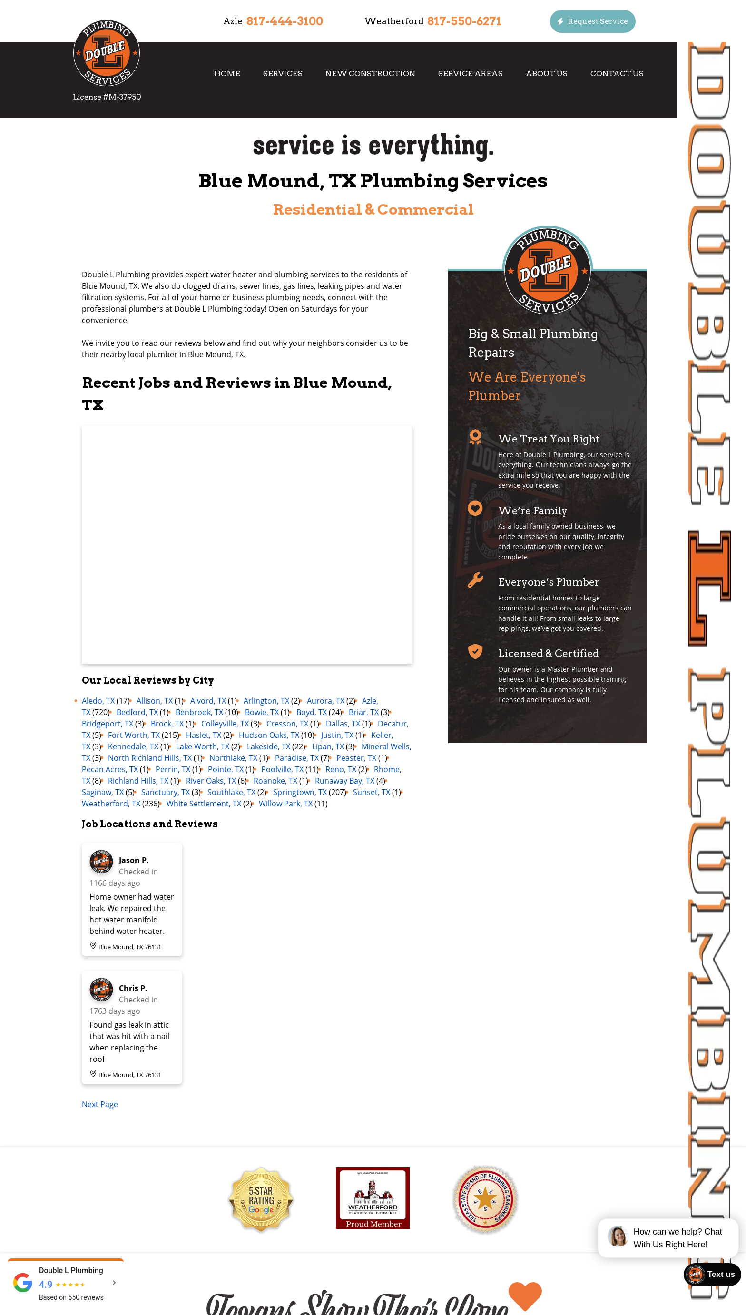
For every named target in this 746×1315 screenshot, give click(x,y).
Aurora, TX (325, 701)
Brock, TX (167, 723)
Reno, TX (340, 769)
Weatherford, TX (111, 803)
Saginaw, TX (103, 792)
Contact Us (617, 73)
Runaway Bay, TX (344, 780)
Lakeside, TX (268, 746)
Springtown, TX (300, 792)
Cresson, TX (287, 723)
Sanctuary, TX (165, 792)
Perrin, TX (173, 769)
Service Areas (470, 73)
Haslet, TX (203, 735)
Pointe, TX (226, 769)
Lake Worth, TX (202, 746)
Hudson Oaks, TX (269, 735)
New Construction (370, 73)
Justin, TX (337, 735)
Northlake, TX (233, 758)
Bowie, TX (262, 712)
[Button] (593, 21)
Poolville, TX (282, 769)
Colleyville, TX (225, 723)
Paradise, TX (297, 758)
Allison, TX (155, 701)
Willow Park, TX (286, 803)
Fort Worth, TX (134, 735)
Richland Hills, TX (138, 780)
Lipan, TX (328, 746)
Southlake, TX (231, 792)
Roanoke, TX (275, 780)
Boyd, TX (311, 712)
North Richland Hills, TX (150, 758)
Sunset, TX (371, 792)
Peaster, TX (356, 758)
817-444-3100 (284, 21)
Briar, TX (364, 712)
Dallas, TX (343, 723)
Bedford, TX (137, 712)
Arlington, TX (266, 701)
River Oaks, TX (211, 780)
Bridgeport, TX (107, 723)
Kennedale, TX (133, 746)
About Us (547, 73)
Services (283, 73)
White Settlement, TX (204, 803)
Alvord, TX (208, 701)
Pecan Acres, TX (110, 769)
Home (227, 73)
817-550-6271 (464, 21)
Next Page (100, 1104)
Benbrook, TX (199, 712)
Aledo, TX (98, 701)
